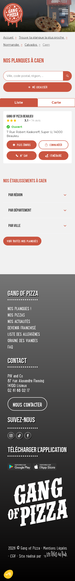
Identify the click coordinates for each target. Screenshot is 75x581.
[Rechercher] (67, 76)
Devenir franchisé (22, 328)
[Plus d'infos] (22, 144)
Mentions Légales (55, 548)
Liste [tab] (19, 102)
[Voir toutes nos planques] (22, 241)
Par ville (37, 225)
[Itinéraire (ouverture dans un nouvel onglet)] (54, 155)
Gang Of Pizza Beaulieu (20, 116)
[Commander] (54, 144)
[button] (8, 574)
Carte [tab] (56, 102)
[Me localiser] (37, 87)
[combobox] (33, 76)
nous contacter (27, 404)
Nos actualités (19, 322)
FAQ (10, 347)
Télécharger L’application (37, 450)
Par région (37, 195)
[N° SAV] (22, 155)
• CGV (12, 556)
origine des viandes (23, 341)
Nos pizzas (16, 315)
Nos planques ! (19, 309)
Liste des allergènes (24, 334)
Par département (37, 210)
